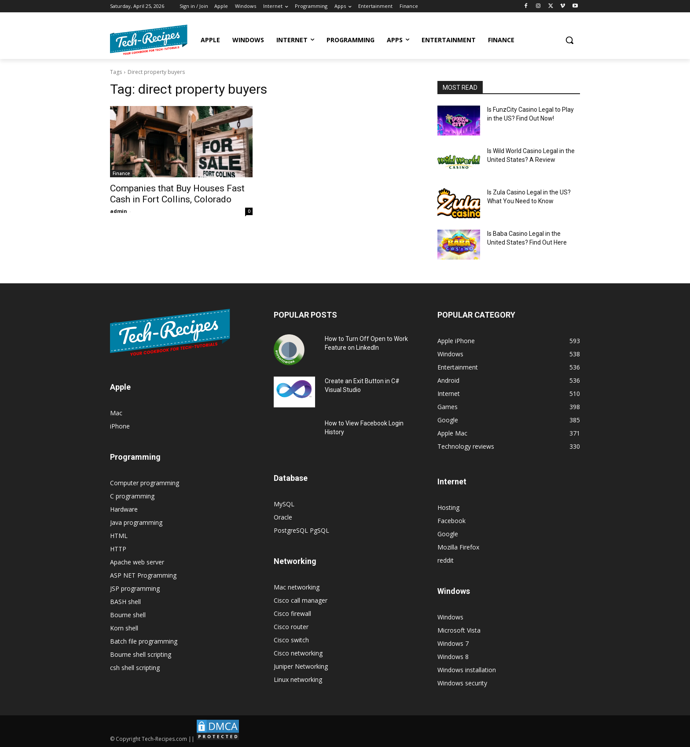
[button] (569, 40)
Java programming (136, 522)
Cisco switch (291, 640)
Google (447, 534)
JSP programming (135, 588)
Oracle (283, 517)
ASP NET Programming (143, 575)
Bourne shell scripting (140, 654)
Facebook (451, 520)
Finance (121, 173)
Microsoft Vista (459, 630)
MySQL (284, 504)
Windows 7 (453, 643)
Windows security (462, 683)
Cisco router (291, 626)
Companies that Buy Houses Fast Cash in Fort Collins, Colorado (177, 194)
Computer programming (144, 483)
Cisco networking (298, 653)
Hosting (448, 507)
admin (118, 211)
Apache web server (137, 562)
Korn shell (124, 628)
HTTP (118, 549)
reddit (445, 560)
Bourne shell (128, 615)
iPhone (120, 426)
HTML (119, 535)
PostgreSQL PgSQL (301, 530)
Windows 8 (453, 656)
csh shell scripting (135, 667)
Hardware (124, 509)
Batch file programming (143, 641)
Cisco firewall (292, 613)
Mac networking (296, 587)
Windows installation (466, 670)
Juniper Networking (301, 666)
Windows (450, 617)
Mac (116, 413)
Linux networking (298, 679)
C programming (132, 496)
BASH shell (125, 601)
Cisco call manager (300, 600)
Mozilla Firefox (458, 547)
